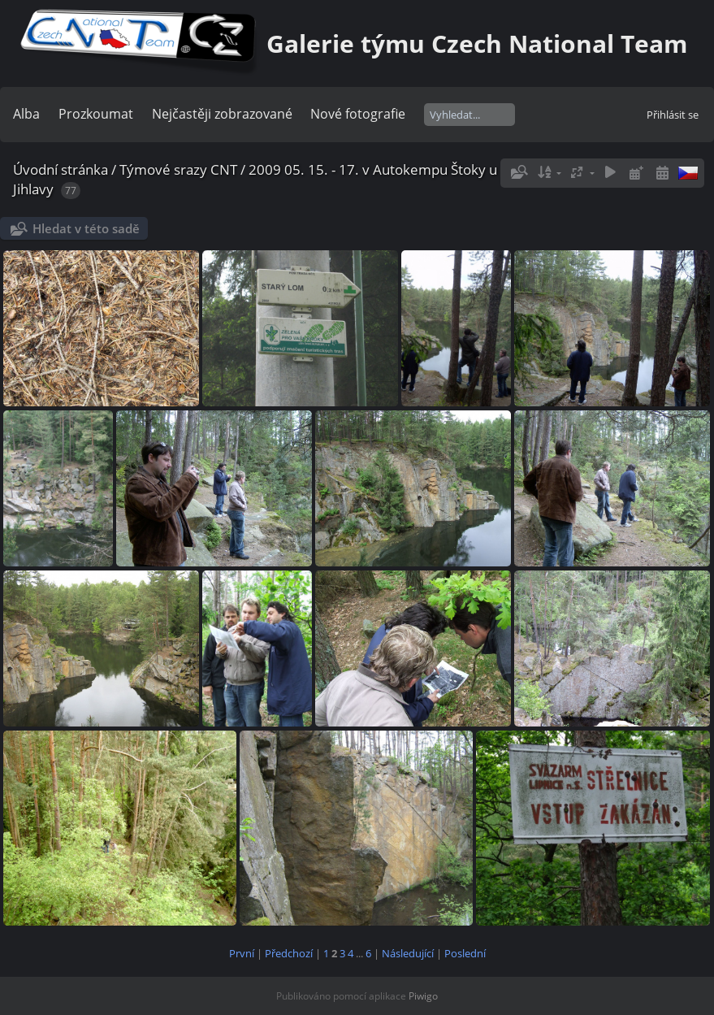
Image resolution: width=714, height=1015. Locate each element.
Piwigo (423, 996)
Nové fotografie (357, 114)
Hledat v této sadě (86, 228)
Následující (408, 953)
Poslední (465, 953)
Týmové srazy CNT (178, 169)
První (241, 953)
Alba (26, 114)
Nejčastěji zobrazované (222, 114)
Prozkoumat (95, 114)
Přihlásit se (673, 114)
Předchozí (289, 953)
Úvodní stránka (60, 169)
